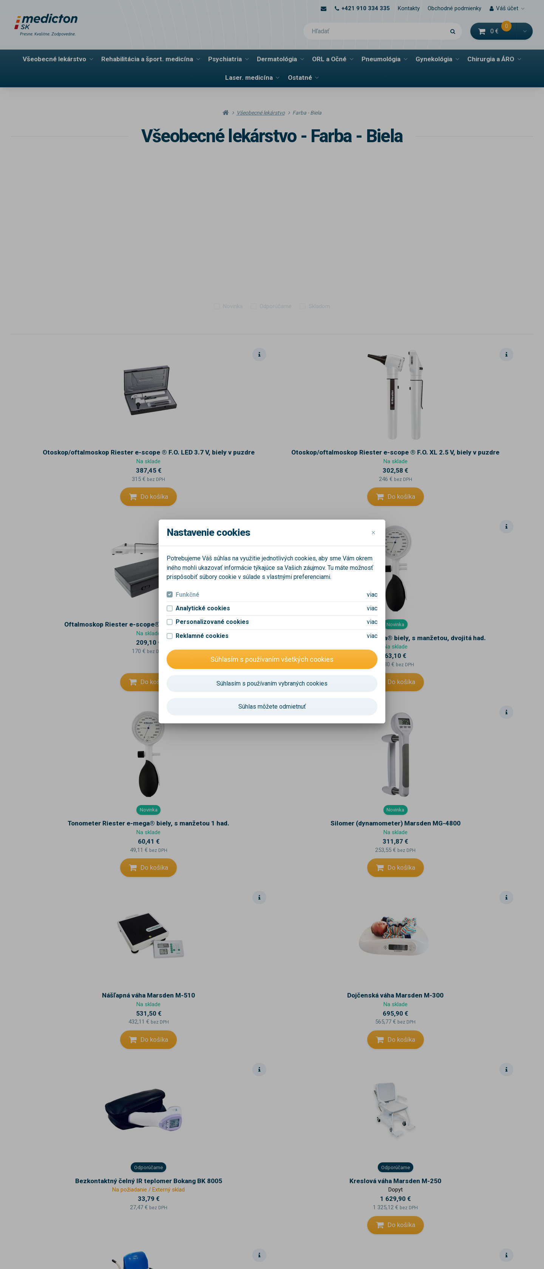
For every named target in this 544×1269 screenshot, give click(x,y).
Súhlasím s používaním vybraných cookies (272, 683)
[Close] (373, 533)
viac (372, 594)
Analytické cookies (203, 608)
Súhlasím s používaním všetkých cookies (272, 659)
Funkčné (187, 594)
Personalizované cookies (212, 621)
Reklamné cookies (202, 635)
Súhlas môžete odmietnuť (272, 706)
